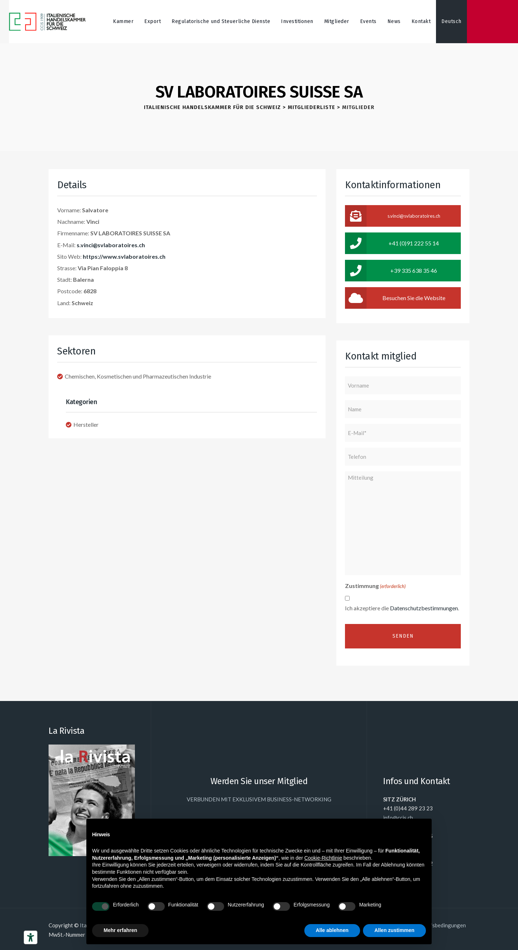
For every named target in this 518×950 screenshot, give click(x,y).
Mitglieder (336, 21)
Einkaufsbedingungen (440, 925)
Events (368, 21)
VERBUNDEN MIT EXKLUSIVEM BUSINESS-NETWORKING (259, 799)
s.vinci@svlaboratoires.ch (111, 244)
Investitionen (297, 21)
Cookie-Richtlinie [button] (323, 858)
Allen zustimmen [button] (394, 930)
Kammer (123, 21)
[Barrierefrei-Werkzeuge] (30, 937)
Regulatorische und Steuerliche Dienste (221, 21)
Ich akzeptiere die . (402, 608)
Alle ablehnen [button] (332, 930)
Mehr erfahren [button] (120, 930)
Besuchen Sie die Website (395, 298)
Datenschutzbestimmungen (424, 608)
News (394, 21)
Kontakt (421, 21)
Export (152, 21)
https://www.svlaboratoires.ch (124, 256)
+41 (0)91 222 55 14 (392, 243)
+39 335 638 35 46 (391, 270)
